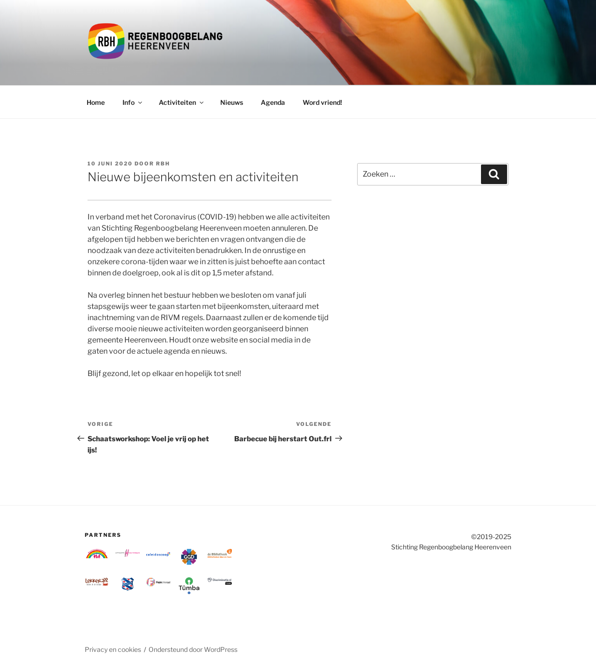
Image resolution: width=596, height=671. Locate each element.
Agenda (273, 102)
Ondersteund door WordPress (193, 649)
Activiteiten (182, 102)
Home (96, 102)
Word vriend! (322, 102)
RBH (163, 163)
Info (132, 102)
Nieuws (231, 102)
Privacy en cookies (113, 649)
